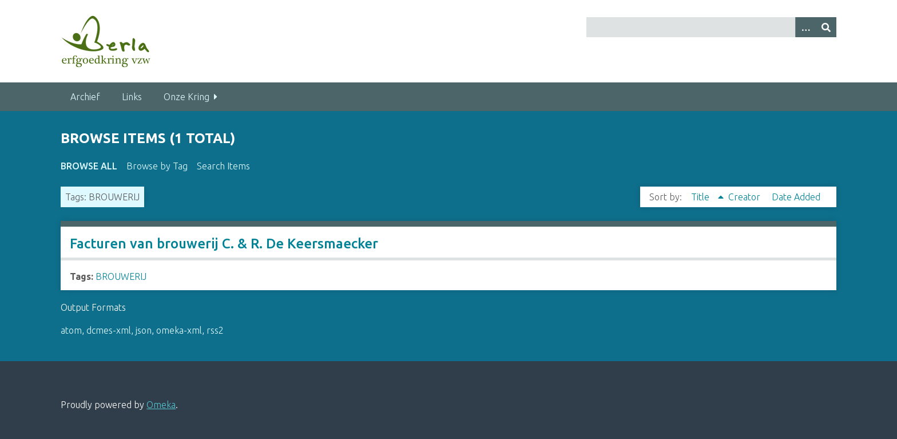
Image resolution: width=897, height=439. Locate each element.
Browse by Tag (157, 166)
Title (701, 197)
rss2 (215, 330)
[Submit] (826, 27)
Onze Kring (186, 97)
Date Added (796, 197)
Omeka (161, 405)
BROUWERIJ (121, 276)
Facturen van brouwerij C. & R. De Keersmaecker (224, 243)
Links (132, 97)
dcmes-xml (108, 330)
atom (71, 330)
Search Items (223, 166)
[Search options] (805, 27)
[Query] (711, 27)
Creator (745, 197)
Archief (85, 97)
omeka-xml (179, 330)
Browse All (89, 166)
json (144, 330)
